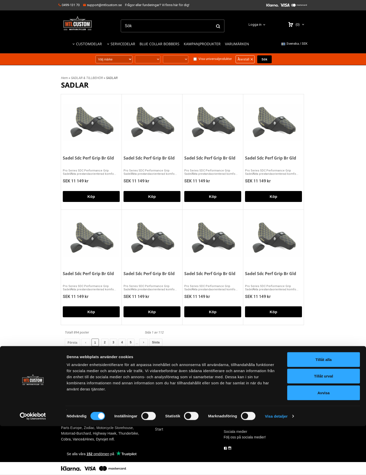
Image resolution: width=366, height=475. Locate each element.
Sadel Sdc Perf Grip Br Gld (88, 158)
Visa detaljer (276, 465)
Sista (155, 342)
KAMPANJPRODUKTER (202, 43)
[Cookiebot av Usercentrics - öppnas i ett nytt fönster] (33, 465)
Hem (64, 78)
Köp (91, 196)
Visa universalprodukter (215, 59)
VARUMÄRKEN (237, 43)
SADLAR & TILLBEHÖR (87, 78)
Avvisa (323, 441)
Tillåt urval (323, 425)
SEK (294, 43)
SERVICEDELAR (123, 43)
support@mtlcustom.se (102, 5)
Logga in (255, 24)
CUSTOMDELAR (89, 43)
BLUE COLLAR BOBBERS (159, 43)
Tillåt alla (323, 408)
